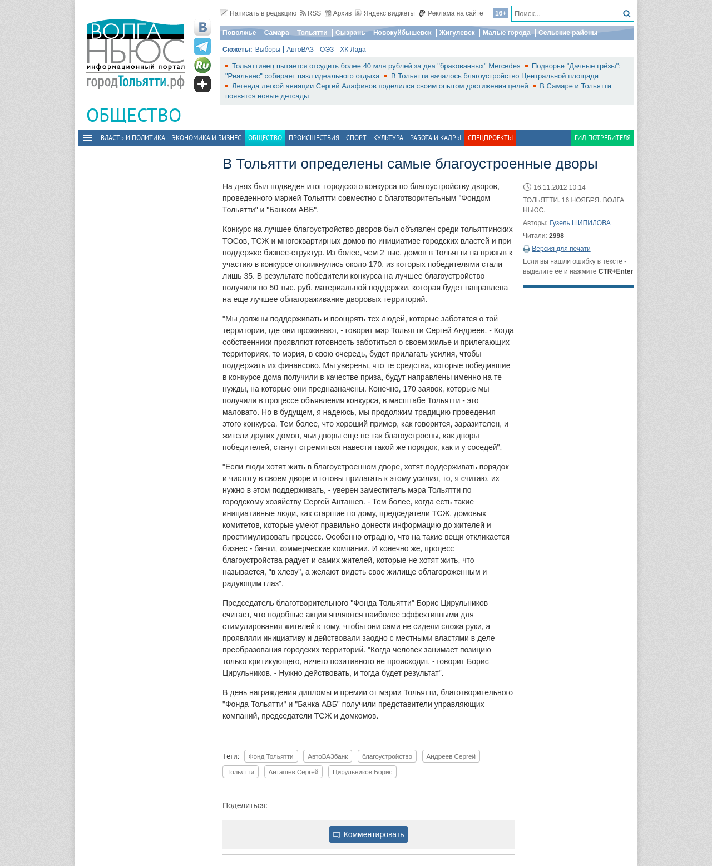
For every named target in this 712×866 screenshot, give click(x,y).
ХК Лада (353, 49)
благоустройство (387, 756)
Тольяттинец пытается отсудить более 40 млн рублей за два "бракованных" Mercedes (377, 66)
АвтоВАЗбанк (328, 756)
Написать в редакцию (258, 13)
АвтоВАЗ (300, 49)
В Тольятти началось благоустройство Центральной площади (495, 76)
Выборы (267, 49)
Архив (338, 13)
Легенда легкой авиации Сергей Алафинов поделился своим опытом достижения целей (381, 86)
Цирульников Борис (362, 771)
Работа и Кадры (435, 137)
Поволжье (239, 33)
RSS (311, 13)
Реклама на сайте (450, 13)
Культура (388, 137)
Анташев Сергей (294, 771)
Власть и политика (133, 137)
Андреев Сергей (451, 756)
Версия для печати (561, 249)
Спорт (356, 137)
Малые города (507, 33)
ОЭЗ (327, 49)
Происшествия (314, 137)
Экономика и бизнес (206, 137)
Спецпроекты (490, 137)
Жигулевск (457, 33)
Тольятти (312, 33)
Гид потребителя (603, 137)
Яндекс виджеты (385, 13)
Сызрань (350, 33)
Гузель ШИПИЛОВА (580, 223)
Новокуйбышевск (402, 33)
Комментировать (368, 834)
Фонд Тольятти (271, 756)
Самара (276, 33)
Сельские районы (568, 33)
